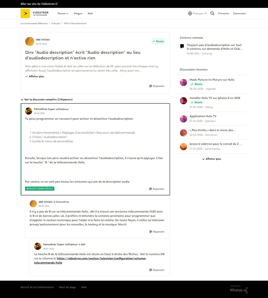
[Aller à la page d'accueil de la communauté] (36, 13)
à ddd (82, 244)
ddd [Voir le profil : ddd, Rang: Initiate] (38, 39)
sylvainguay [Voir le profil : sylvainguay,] (212, 148)
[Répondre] (157, 86)
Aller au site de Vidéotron (38, 4)
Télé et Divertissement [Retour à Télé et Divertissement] (75, 23)
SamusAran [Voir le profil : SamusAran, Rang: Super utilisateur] (40, 109)
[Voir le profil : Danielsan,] (183, 132)
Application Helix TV (203, 116)
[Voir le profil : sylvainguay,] (183, 146)
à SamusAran (61, 201)
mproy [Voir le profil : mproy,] (209, 107)
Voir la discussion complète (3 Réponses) (46, 99)
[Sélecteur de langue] (197, 13)
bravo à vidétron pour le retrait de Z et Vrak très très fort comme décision (216, 144)
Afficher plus (34, 76)
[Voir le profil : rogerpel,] (183, 82)
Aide (84, 287)
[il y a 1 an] (193, 53)
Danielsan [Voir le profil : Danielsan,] (211, 134)
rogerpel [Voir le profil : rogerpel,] (211, 88)
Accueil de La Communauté (37, 287)
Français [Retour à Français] (55, 23)
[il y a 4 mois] (196, 107)
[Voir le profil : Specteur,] (183, 119)
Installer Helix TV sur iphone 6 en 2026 (215, 98)
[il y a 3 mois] (196, 89)
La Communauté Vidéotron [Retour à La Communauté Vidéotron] (34, 23)
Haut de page (67, 287)
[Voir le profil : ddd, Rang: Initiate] (29, 41)
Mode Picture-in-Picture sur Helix (212, 80)
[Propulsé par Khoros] (239, 289)
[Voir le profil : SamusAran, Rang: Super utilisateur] (28, 111)
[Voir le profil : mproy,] (183, 100)
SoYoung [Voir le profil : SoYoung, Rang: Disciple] (207, 53)
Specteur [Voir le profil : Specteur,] (210, 121)
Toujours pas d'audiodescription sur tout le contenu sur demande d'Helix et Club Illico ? (214, 47)
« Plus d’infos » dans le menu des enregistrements (211, 130)
